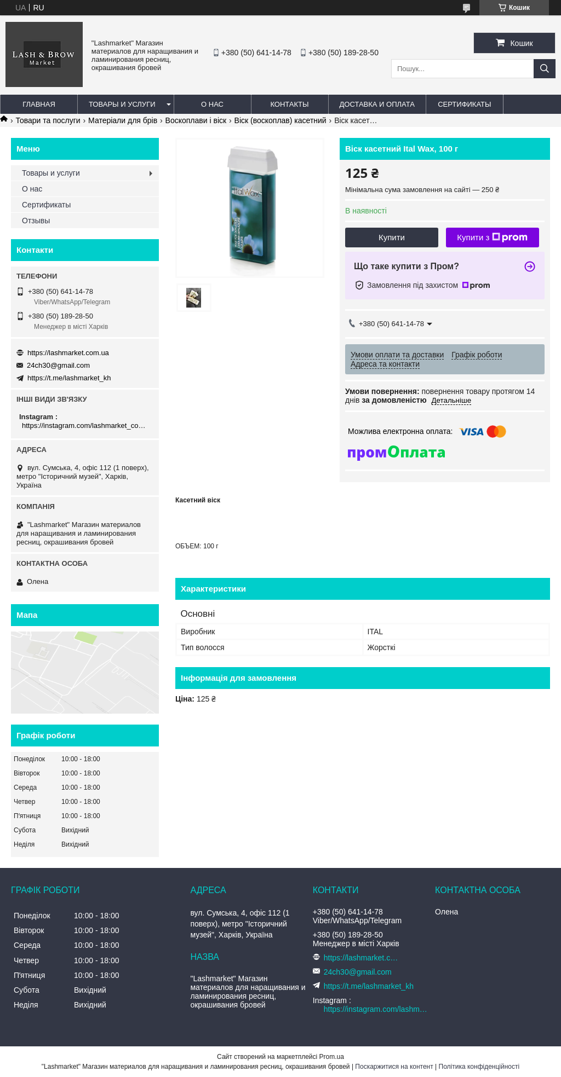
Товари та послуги (47, 120)
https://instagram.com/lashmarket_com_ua (86, 425)
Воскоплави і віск (196, 120)
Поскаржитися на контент (394, 1066)
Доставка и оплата (377, 104)
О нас (212, 104)
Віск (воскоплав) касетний (280, 120)
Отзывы (36, 220)
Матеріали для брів (122, 120)
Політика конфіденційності (479, 1066)
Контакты (289, 104)
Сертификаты (464, 104)
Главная (38, 104)
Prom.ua (331, 1057)
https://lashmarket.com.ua (68, 353)
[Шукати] (545, 68)
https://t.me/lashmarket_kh (69, 378)
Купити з (492, 237)
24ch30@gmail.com (58, 365)
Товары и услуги (122, 104)
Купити (392, 237)
